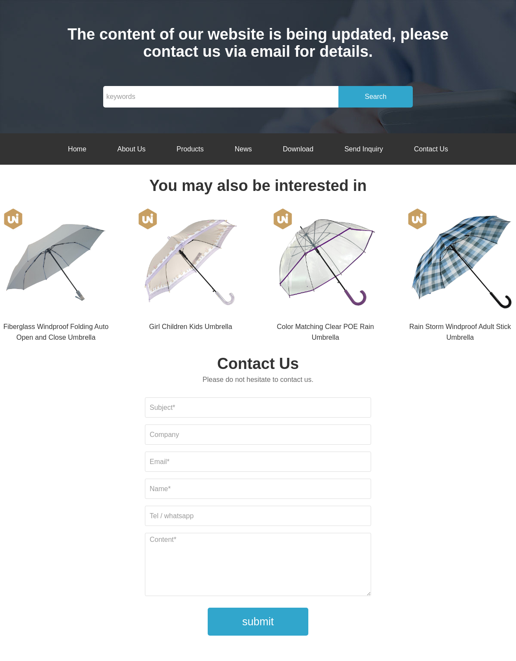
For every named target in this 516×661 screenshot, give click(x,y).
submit (258, 621)
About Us (131, 149)
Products (190, 149)
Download (298, 149)
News (243, 149)
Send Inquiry (363, 149)
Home (77, 149)
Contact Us (431, 149)
